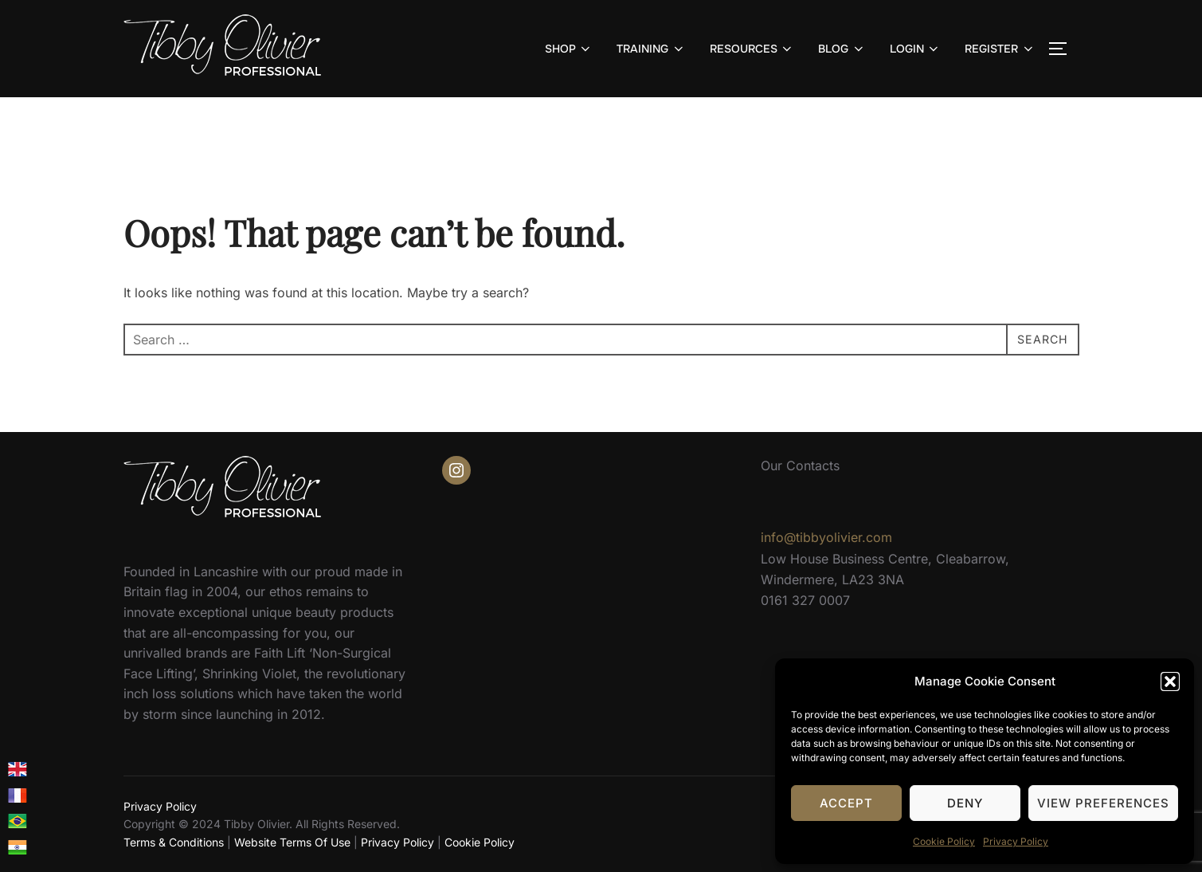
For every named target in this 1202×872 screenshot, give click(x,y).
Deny (965, 803)
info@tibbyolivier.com (826, 537)
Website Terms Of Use (292, 842)
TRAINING (651, 48)
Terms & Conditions (173, 842)
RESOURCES (752, 48)
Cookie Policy (944, 841)
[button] (1170, 681)
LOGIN (916, 48)
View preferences (1103, 803)
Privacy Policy (1015, 841)
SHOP (569, 48)
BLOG (842, 48)
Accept (846, 803)
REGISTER (1000, 48)
